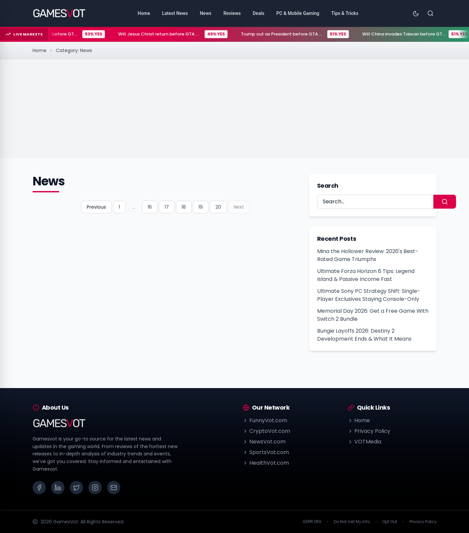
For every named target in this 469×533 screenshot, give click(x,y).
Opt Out (389, 521)
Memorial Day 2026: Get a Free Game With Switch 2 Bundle (372, 315)
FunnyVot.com (265, 420)
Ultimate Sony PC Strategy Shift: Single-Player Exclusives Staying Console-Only (368, 295)
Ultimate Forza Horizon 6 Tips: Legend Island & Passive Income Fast (365, 275)
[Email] (113, 487)
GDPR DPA (311, 521)
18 (183, 207)
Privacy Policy (369, 431)
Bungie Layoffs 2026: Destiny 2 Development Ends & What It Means (364, 335)
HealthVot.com (266, 463)
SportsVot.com (266, 452)
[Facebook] (39, 487)
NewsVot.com (264, 441)
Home (40, 50)
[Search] (430, 13)
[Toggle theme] (416, 13)
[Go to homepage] (59, 13)
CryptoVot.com (266, 431)
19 (200, 207)
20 (218, 207)
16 (150, 207)
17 (167, 207)
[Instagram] (95, 487)
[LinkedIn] (57, 487)
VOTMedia (364, 441)
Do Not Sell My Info (352, 521)
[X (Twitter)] (76, 487)
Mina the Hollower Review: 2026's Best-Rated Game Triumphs (367, 255)
